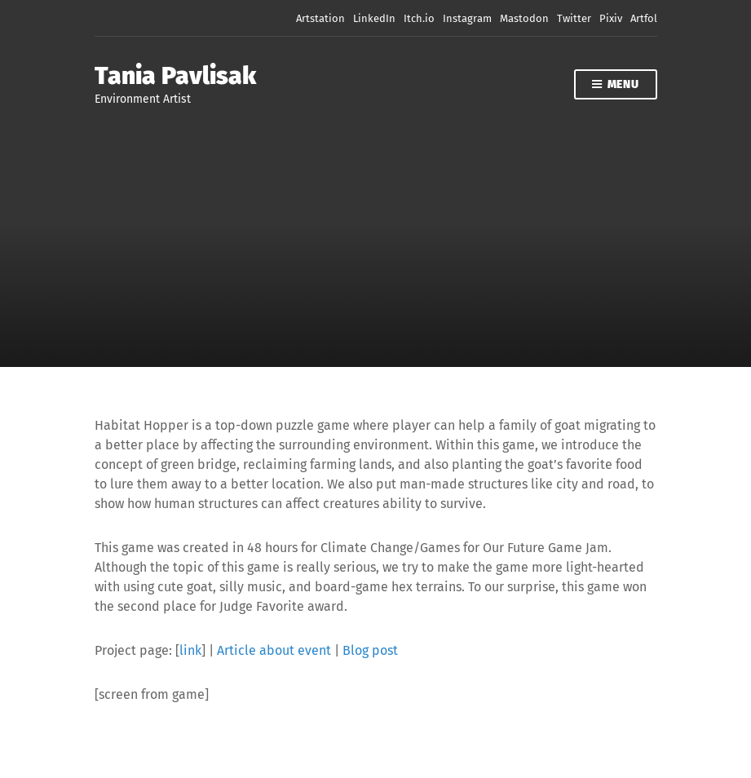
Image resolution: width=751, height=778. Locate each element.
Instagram (467, 18)
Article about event (274, 650)
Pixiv (610, 18)
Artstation (320, 18)
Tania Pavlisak (175, 76)
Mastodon (524, 18)
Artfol (643, 18)
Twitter (574, 18)
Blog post (370, 650)
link (190, 650)
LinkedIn (374, 18)
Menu (615, 85)
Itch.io (419, 18)
